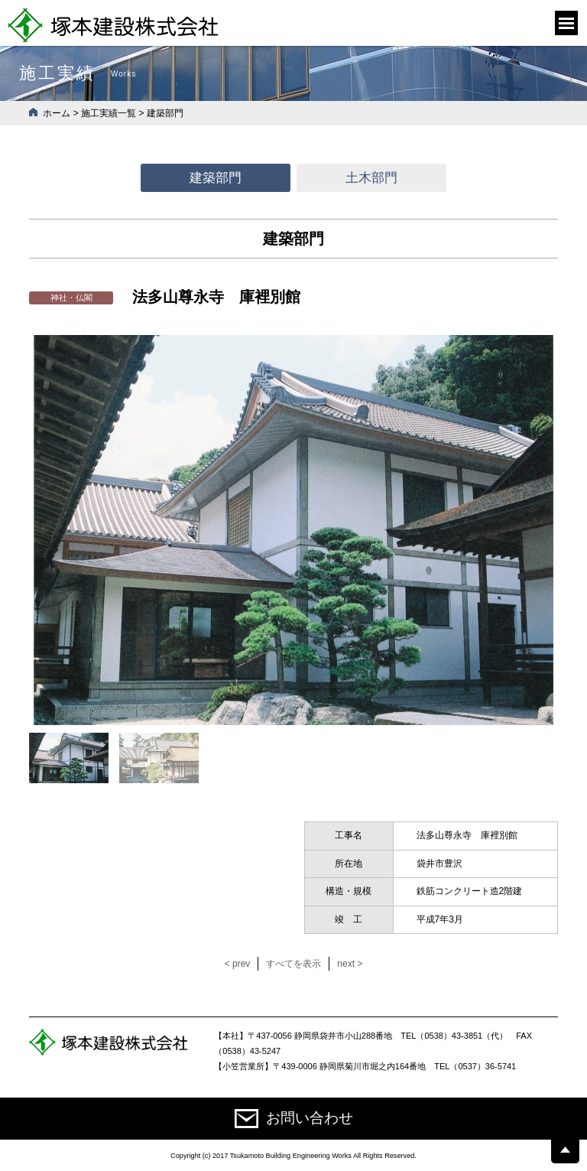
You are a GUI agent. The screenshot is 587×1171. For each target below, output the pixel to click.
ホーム (56, 113)
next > (349, 963)
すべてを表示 (293, 963)
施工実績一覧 (108, 113)
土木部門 (371, 177)
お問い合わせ (294, 1118)
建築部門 (216, 177)
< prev (238, 963)
